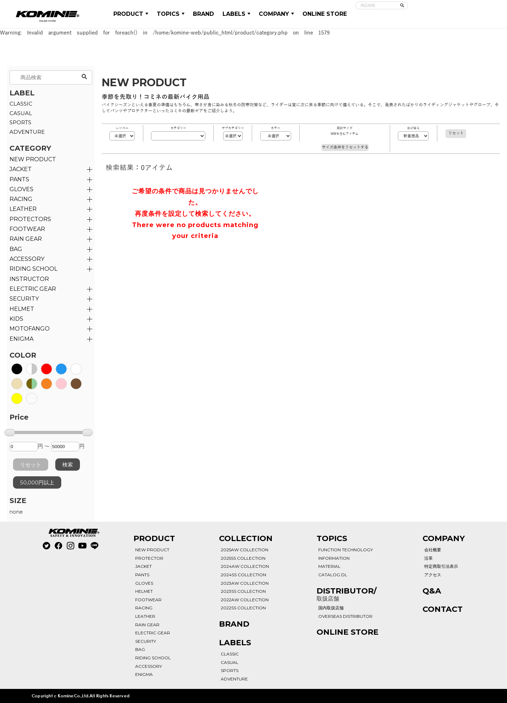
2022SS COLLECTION (243, 607)
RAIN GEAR (26, 239)
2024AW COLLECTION (245, 566)
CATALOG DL (332, 574)
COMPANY (276, 14)
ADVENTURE (27, 131)
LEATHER (23, 209)
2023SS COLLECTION (243, 591)
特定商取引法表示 (441, 566)
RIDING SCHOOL (153, 657)
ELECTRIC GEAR (33, 288)
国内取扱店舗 (331, 607)
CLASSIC (21, 103)
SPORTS (20, 122)
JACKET (21, 169)
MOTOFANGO (30, 328)
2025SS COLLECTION (243, 558)
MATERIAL (329, 566)
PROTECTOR (149, 558)
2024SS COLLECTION (243, 574)
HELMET (22, 309)
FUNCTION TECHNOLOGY (345, 549)
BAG (16, 249)
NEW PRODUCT (33, 159)
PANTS (19, 179)
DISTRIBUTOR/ (347, 594)
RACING (21, 199)
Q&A (432, 591)
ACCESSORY (27, 259)
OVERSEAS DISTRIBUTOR (345, 616)
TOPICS (170, 14)
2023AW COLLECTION (245, 583)
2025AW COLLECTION (244, 549)
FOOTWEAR (27, 229)
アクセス (432, 574)
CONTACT (443, 609)
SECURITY (24, 298)
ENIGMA (21, 338)
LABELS (236, 14)
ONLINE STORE (324, 14)
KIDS (16, 318)
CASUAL (21, 113)
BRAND (203, 14)
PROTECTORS (30, 219)
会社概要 (432, 549)
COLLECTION (246, 538)
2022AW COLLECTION (245, 599)
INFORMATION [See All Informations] (334, 558)
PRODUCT (130, 14)
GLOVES (21, 189)
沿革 (428, 558)
